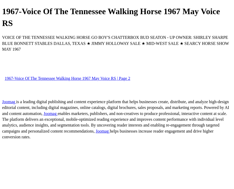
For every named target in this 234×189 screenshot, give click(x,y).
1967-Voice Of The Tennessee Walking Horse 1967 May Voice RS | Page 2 (67, 78)
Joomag (9, 101)
